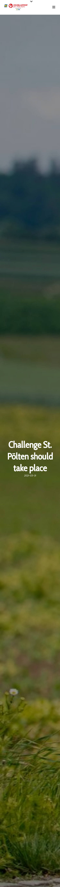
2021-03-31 (30, 475)
